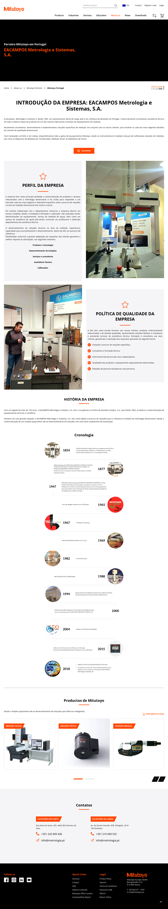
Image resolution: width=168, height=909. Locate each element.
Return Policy (105, 897)
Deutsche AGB (106, 890)
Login (161, 5)
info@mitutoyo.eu (136, 892)
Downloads (140, 15)
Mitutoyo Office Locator (82, 893)
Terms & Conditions (108, 886)
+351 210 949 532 (106, 834)
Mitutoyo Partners (35, 88)
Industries (74, 15)
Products (59, 15)
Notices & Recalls (79, 890)
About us (115, 15)
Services (87, 15)
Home (7, 88)
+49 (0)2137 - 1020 (136, 889)
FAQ (74, 886)
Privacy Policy (105, 878)
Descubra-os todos (153, 714)
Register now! (150, 5)
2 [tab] (89, 779)
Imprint (103, 882)
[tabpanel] (29, 745)
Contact (138, 5)
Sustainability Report (81, 897)
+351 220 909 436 (51, 834)
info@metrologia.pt (53, 840)
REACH (103, 893)
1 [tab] (78, 779)
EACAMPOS (84, 150)
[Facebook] (6, 881)
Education (101, 15)
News (127, 15)
